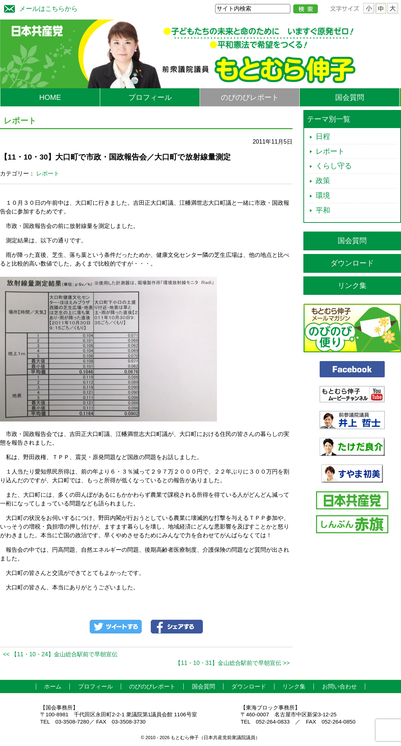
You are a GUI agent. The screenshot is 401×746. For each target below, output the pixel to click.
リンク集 (352, 285)
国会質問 (349, 97)
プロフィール (150, 97)
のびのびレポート (250, 97)
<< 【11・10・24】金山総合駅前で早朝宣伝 (60, 654)
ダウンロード (352, 263)
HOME (50, 97)
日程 (323, 136)
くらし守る (334, 166)
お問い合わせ (339, 686)
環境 (323, 195)
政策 (323, 181)
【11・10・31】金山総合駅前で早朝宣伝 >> (232, 663)
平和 (323, 210)
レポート (47, 173)
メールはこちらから (39, 7)
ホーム (52, 686)
